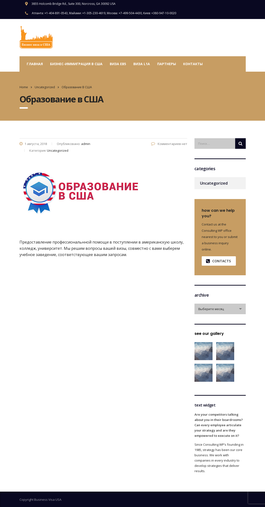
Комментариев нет (169, 144)
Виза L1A (141, 64)
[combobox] (220, 309)
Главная (35, 64)
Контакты (193, 64)
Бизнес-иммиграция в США (76, 64)
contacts (218, 261)
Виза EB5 (118, 64)
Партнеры (166, 64)
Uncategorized (214, 183)
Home (23, 87)
